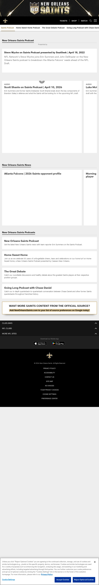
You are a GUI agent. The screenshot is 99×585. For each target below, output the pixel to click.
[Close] (95, 562)
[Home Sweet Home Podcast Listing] (49, 258)
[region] (49, 571)
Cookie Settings (49, 394)
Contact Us (49, 377)
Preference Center (49, 398)
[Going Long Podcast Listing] (49, 291)
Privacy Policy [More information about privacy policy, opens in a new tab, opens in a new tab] (47, 574)
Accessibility (49, 373)
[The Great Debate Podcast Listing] (49, 275)
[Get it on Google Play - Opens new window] (58, 344)
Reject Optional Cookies (84, 580)
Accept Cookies (62, 580)
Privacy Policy (49, 368)
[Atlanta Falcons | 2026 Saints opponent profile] (42, 174)
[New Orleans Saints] (49, 355)
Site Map (49, 381)
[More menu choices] (95, 20)
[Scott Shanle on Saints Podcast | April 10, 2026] (42, 89)
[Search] (91, 20)
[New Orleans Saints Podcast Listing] (49, 243)
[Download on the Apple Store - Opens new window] (40, 343)
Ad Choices (49, 386)
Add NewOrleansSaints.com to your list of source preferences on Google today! (49, 310)
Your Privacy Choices (49, 390)
